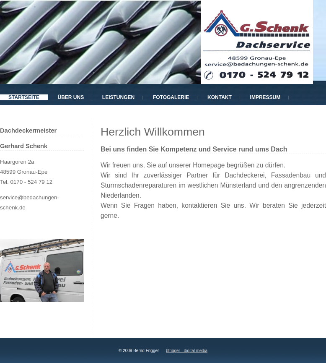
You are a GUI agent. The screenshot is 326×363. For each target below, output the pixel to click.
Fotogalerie (171, 97)
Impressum (265, 97)
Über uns (70, 97)
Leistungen (118, 97)
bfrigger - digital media (186, 350)
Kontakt (219, 97)
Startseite (23, 97)
